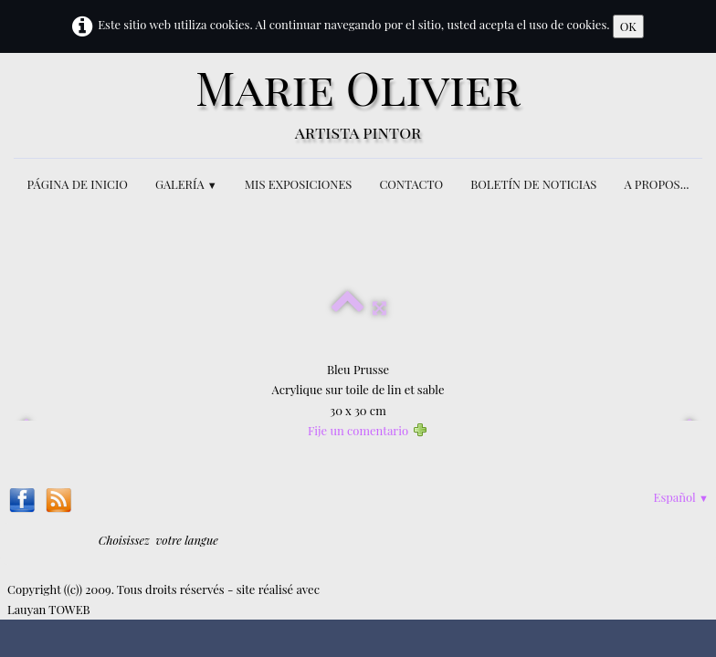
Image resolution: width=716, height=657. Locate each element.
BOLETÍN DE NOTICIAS (533, 184)
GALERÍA (186, 184)
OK (628, 26)
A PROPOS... (656, 184)
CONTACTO (411, 184)
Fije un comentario (358, 430)
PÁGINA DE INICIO (77, 184)
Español (681, 497)
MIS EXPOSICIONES (299, 184)
